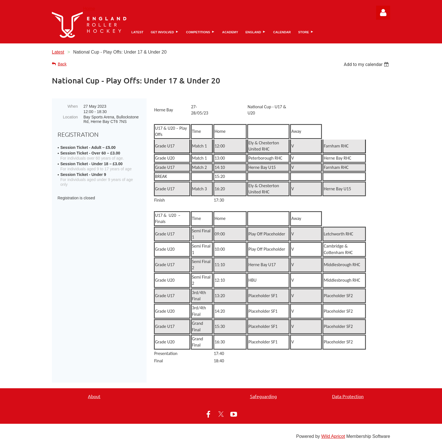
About (94, 391)
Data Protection (348, 391)
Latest (58, 52)
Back (62, 64)
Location (70, 117)
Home (89, 8)
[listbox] (367, 64)
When (72, 106)
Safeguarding (263, 391)
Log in (383, 13)
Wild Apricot (333, 431)
